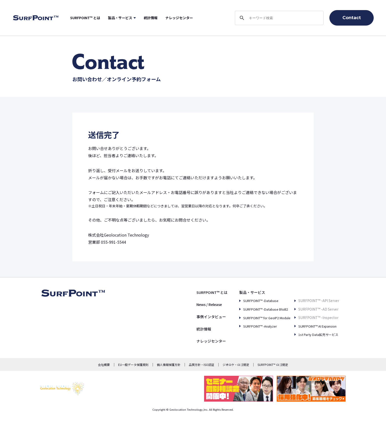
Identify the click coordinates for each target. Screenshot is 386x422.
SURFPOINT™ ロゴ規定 (272, 364)
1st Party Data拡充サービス (315, 326)
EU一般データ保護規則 (133, 364)
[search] (278, 18)
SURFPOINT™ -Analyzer (251, 326)
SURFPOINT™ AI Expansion (315, 317)
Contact (351, 17)
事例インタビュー (197, 316)
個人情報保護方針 (168, 364)
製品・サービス (136, 17)
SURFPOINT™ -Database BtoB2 (258, 309)
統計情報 (166, 17)
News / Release (196, 304)
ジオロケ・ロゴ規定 (236, 364)
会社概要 (104, 364)
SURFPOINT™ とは (101, 17)
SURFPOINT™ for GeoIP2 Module (258, 317)
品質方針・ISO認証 (201, 364)
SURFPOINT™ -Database (252, 300)
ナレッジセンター (195, 17)
